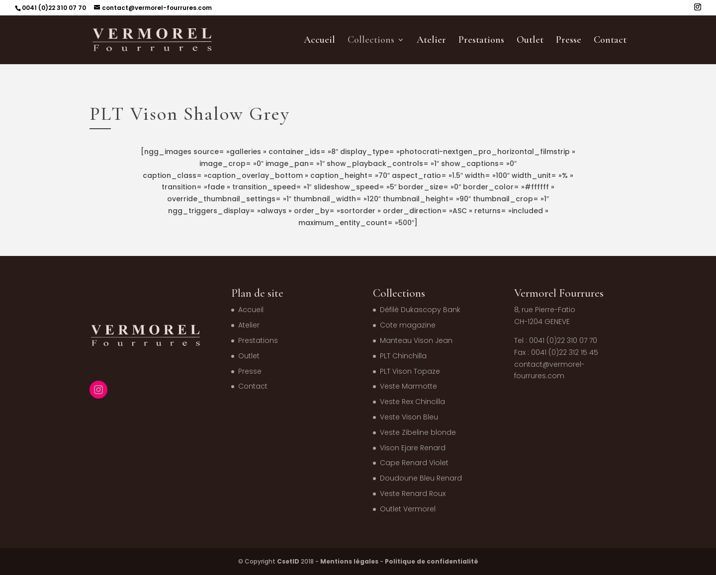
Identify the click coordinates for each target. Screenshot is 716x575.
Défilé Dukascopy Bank (420, 310)
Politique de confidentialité (431, 561)
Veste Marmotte (408, 386)
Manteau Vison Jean (416, 340)
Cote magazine (408, 325)
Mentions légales (349, 561)
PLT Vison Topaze (410, 371)
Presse (568, 41)
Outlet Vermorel (408, 509)
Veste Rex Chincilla (412, 402)
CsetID (288, 561)
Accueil (319, 41)
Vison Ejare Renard (413, 448)
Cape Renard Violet (414, 463)
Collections (371, 41)
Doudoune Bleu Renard (421, 478)
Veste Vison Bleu (409, 417)
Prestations (481, 41)
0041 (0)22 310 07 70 (54, 7)
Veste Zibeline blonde (418, 432)
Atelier (431, 41)
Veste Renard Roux (413, 493)
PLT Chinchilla (403, 356)
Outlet (530, 41)
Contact (610, 41)
